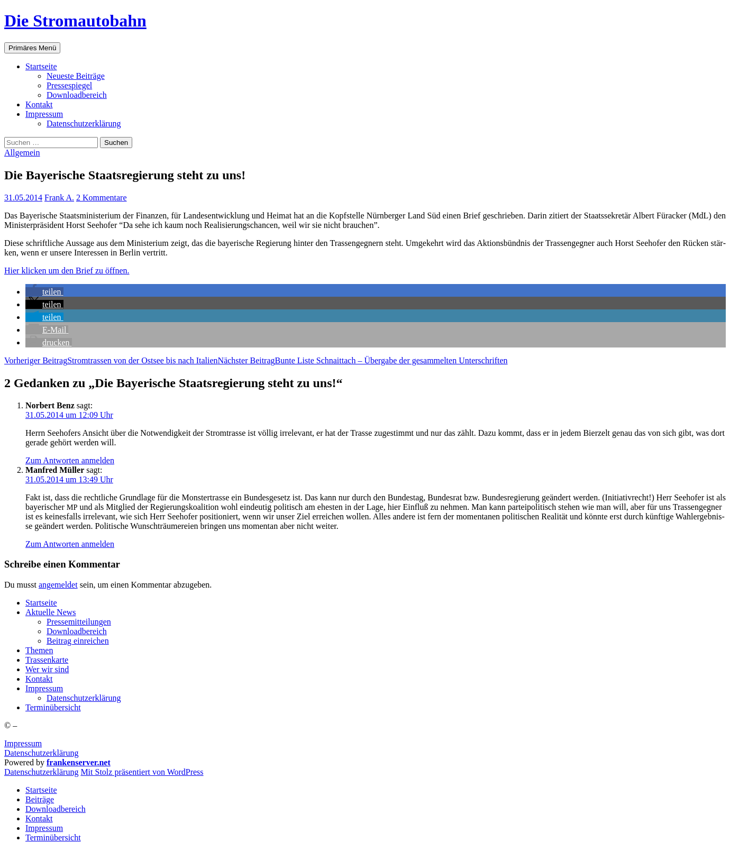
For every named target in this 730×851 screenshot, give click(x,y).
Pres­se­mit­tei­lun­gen (79, 621)
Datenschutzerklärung (41, 752)
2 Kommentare (101, 197)
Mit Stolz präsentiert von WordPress (141, 771)
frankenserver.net (79, 762)
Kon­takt (39, 104)
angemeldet (58, 584)
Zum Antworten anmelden (69, 460)
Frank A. (59, 197)
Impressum (23, 743)
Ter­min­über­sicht (53, 707)
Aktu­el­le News (50, 612)
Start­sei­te (41, 66)
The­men (39, 650)
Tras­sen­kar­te (46, 659)
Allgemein (22, 152)
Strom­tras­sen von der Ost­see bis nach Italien (111, 360)
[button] (44, 291)
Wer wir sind (47, 669)
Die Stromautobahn (75, 20)
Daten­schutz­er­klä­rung (84, 123)
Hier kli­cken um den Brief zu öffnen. (67, 270)
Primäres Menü (32, 48)
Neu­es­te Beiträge (76, 75)
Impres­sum (44, 113)
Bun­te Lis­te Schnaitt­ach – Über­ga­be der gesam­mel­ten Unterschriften (363, 360)
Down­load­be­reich (77, 94)
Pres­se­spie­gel (69, 85)
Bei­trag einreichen (78, 640)
